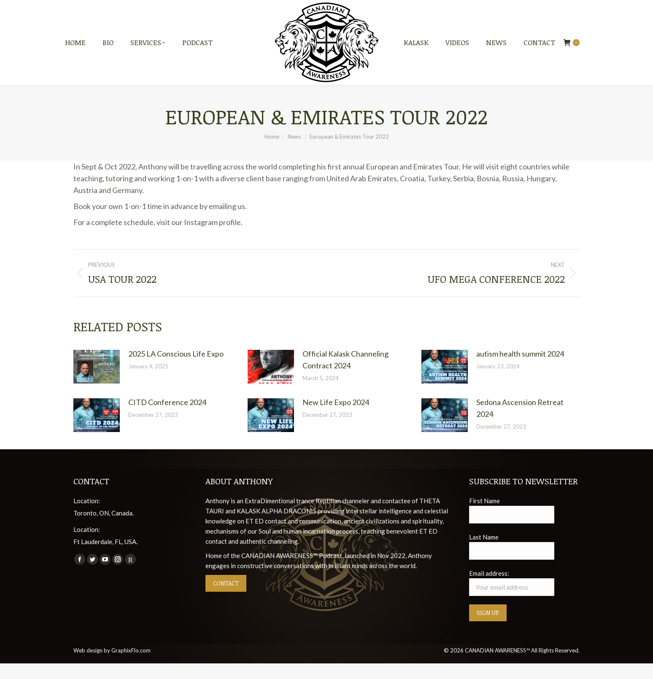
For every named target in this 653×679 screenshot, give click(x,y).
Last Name (484, 552)
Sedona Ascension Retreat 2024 (520, 423)
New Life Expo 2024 (335, 417)
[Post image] (96, 382)
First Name (484, 516)
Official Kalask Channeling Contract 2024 (345, 375)
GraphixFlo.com (131, 666)
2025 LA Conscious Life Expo (176, 369)
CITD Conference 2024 (167, 417)
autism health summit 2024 (520, 369)
